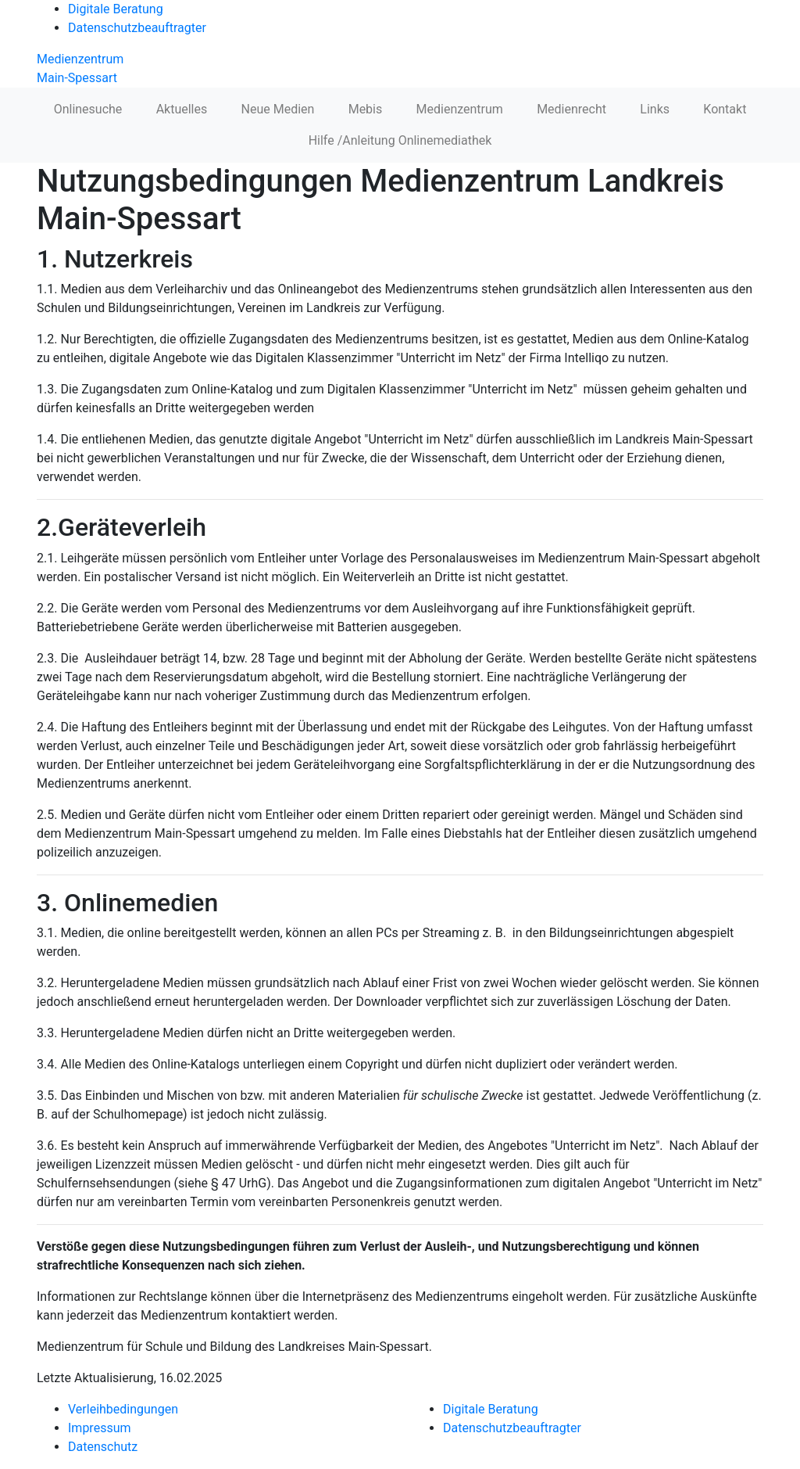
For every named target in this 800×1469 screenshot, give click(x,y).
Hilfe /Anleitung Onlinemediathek (400, 140)
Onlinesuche (88, 109)
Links (655, 109)
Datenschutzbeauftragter (137, 27)
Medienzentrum (459, 109)
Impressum (99, 1428)
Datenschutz (103, 1446)
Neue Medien (278, 109)
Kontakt (724, 109)
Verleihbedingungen (123, 1409)
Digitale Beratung (115, 9)
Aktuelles (182, 109)
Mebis (365, 109)
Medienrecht (571, 109)
